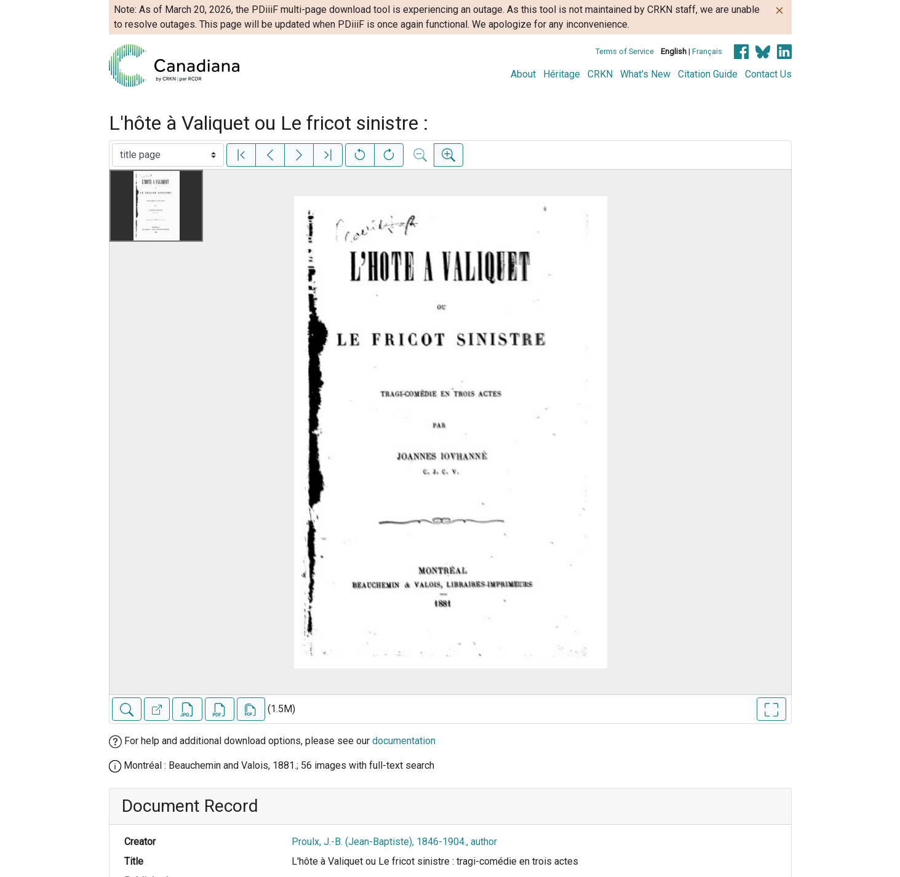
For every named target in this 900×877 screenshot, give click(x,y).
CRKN (600, 74)
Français (707, 51)
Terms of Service (624, 51)
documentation (404, 741)
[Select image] (168, 155)
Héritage (561, 74)
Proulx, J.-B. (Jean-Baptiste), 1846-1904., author (394, 841)
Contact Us (768, 74)
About (523, 74)
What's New (645, 74)
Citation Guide (708, 74)
